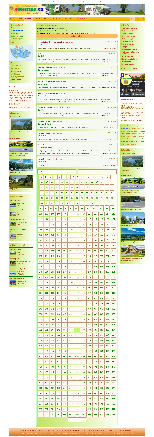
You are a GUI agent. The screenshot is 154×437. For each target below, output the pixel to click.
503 (83, 372)
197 (40, 250)
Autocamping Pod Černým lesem (131, 53)
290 (52, 287)
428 (101, 340)
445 (46, 351)
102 (94, 208)
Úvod (12, 19)
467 (101, 356)
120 (46, 219)
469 (113, 356)
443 (113, 345)
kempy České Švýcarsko (128, 144)
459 (52, 356)
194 (101, 245)
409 (64, 335)
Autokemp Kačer (14, 172)
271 (95, 277)
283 (89, 282)
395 (58, 330)
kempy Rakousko (129, 433)
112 (77, 214)
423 (70, 340)
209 (113, 250)
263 (46, 277)
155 (101, 229)
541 (77, 388)
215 (70, 256)
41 (87, 187)
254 (70, 272)
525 (58, 382)
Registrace (78, 430)
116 (101, 214)
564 (58, 398)
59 (102, 192)
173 (52, 240)
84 (77, 203)
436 (70, 345)
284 (95, 282)
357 (64, 314)
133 (46, 224)
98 (71, 208)
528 (77, 382)
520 (107, 377)
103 (100, 208)
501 (70, 372)
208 (107, 250)
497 (46, 372)
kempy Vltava (125, 141)
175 (64, 240)
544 (95, 388)
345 (70, 309)
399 (83, 330)
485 (52, 367)
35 (57, 187)
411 (77, 335)
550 (52, 393)
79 (52, 203)
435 (64, 345)
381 (52, 324)
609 (95, 414)
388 (95, 324)
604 (64, 414)
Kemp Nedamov (44, 159)
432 (46, 345)
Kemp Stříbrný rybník (46, 107)
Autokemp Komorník (129, 49)
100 (81, 208)
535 (40, 388)
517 (89, 377)
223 (40, 261)
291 (58, 287)
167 (95, 235)
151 (77, 229)
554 (77, 393)
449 (70, 351)
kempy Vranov (126, 136)
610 (101, 414)
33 (47, 187)
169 (107, 235)
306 (70, 293)
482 (113, 361)
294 (77, 287)
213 (58, 256)
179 (89, 240)
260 (107, 272)
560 (113, 393)
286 (107, 282)
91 (112, 203)
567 (77, 398)
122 (58, 219)
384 (70, 324)
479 (95, 361)
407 (52, 335)
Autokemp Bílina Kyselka (48, 93)
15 (107, 177)
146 (46, 229)
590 (58, 409)
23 (72, 182)
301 (40, 293)
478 (89, 361)
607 (83, 414)
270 (89, 277)
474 (64, 361)
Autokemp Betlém (45, 67)
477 (83, 361)
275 (40, 282)
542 (83, 388)
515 (77, 377)
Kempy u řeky (15, 33)
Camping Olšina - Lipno (17, 219)
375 (95, 319)
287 (113, 282)
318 (64, 298)
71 (87, 198)
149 (64, 229)
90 (107, 203)
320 (77, 298)
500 (64, 372)
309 (89, 293)
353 (40, 314)
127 (89, 219)
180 (95, 240)
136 (64, 224)
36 (62, 187)
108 (52, 214)
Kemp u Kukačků (128, 44)
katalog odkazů (88, 433)
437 (77, 345)
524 (52, 382)
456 (113, 351)
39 (77, 187)
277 (52, 282)
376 (101, 319)
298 (101, 287)
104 (106, 208)
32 (42, 187)
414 (95, 335)
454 (101, 351)
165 (83, 235)
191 (83, 245)
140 (89, 224)
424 (77, 340)
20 (57, 182)
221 (107, 256)
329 (52, 303)
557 (95, 393)
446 (52, 351)
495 (113, 367)
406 (46, 335)
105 (112, 208)
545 (101, 388)
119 (40, 219)
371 (70, 319)
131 (113, 219)
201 (64, 250)
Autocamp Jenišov (128, 31)
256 (83, 272)
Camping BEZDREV (128, 41)
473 (58, 361)
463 (77, 356)
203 (77, 250)
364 (107, 314)
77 (42, 203)
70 (82, 198)
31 (112, 182)
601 (46, 414)
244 (89, 266)
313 (113, 293)
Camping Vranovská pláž (130, 28)
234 (107, 261)
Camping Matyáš (14, 189)
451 (83, 351)
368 (52, 319)
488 (70, 367)
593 (77, 409)
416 (107, 335)
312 (107, 293)
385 (77, 324)
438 (83, 345)
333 (77, 303)
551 (58, 393)
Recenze (28, 19)
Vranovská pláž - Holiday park (19, 210)
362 (95, 314)
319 (70, 298)
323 (95, 298)
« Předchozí (43, 171)
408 (58, 335)
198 (46, 250)
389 (101, 324)
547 (113, 388)
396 (64, 330)
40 (82, 187)
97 (66, 208)
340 (40, 309)
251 (52, 272)
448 (64, 351)
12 (93, 177)
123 (64, 219)
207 (101, 250)
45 (107, 187)
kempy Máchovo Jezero (129, 131)
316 (52, 298)
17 (42, 182)
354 (46, 314)
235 (113, 261)
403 (107, 330)
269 (83, 277)
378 (113, 319)
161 (58, 235)
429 (107, 340)
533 (107, 382)
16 (113, 177)
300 (113, 287)
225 (52, 261)
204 (83, 250)
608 (89, 414)
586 (113, 404)
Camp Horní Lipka (15, 249)
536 (46, 388)
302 (46, 293)
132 (40, 224)
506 (101, 372)
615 (83, 419)
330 (58, 303)
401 (95, 330)
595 (89, 409)
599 (113, 409)
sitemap (85, 430)
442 (107, 345)
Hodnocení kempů (17, 66)
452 (89, 351)
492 (95, 367)
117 (107, 214)
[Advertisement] (132, 302)
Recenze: (12, 86)
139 (83, 224)
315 (46, 298)
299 (107, 287)
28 (97, 182)
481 (107, 361)
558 (101, 393)
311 (101, 293)
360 (83, 314)
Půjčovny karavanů (17, 77)
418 (40, 340)
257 (89, 272)
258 (95, 272)
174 (58, 240)
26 (87, 182)
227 (64, 261)
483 (40, 367)
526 (64, 382)
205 (89, 250)
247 (107, 266)
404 (113, 330)
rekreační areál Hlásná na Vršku (51, 42)
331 (64, 303)
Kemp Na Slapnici (45, 121)
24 (77, 182)
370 (64, 319)
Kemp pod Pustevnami (17, 278)
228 (70, 261)
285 (101, 282)
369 (58, 319)
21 (62, 182)
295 (83, 287)
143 (107, 224)
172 (46, 240)
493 (101, 367)
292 (64, 287)
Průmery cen (15, 68)
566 (70, 398)
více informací (107, 2)
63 (47, 198)
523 (46, 382)
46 (112, 187)
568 (83, 398)
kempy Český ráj (138, 134)
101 (87, 208)
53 (72, 192)
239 (58, 266)
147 (52, 229)
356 (58, 314)
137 (70, 224)
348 (89, 309)
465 (89, 356)
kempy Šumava (126, 126)
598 (107, 409)
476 (77, 361)
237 (46, 266)
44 (102, 187)
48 (47, 192)
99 (76, 208)
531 (95, 382)
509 (40, 377)
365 (113, 314)
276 (46, 282)
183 (113, 240)
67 (67, 198)
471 (46, 361)
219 (95, 256)
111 (70, 214)
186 (52, 245)
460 (58, 356)
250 (46, 272)
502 (77, 372)
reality (54, 433)
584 (101, 404)
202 (70, 250)
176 (70, 240)
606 (77, 414)
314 (40, 298)
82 (67, 203)
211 (46, 256)
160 (52, 235)
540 (70, 388)
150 (70, 229)
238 (52, 266)
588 (46, 409)
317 (58, 298)
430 (113, 340)
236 (40, 266)
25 (82, 182)
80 (57, 203)
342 (52, 309)
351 (107, 309)
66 (62, 198)
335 (89, 303)
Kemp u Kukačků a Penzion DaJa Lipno (20, 231)
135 (58, 224)
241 (70, 266)
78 (47, 203)
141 (95, 224)
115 (95, 214)
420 (52, 340)
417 (113, 335)
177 (77, 240)
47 (42, 192)
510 (46, 377)
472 (52, 361)
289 (46, 287)
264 (52, 277)
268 (77, 277)
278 (58, 282)
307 (77, 293)
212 (52, 256)
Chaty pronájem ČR (17, 39)
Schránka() (68, 19)
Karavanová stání (17, 25)
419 (46, 340)
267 (70, 277)
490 (83, 367)
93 (46, 208)
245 (95, 266)
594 (83, 409)
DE (138, 19)
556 (89, 393)
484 (46, 367)
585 (107, 404)
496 (40, 372)
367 (46, 319)
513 (64, 377)
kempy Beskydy (126, 139)
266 (64, 277)
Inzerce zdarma (16, 71)
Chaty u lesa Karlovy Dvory (129, 242)
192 (89, 245)
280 (70, 282)
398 (77, 330)
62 (42, 198)
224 (46, 261)
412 (83, 335)
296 (89, 287)
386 (83, 324)
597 (101, 409)
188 (64, 245)
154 (95, 229)
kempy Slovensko (17, 36)
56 (87, 192)
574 (40, 404)
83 (72, 203)
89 (102, 203)
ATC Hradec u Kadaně (46, 81)
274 (113, 277)
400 (89, 330)
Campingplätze (42, 430)
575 (46, 404)
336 (95, 303)
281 (77, 282)
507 (107, 372)
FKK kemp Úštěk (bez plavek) (131, 119)
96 (61, 208)
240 (64, 266)
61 (112, 192)
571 (101, 398)
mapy (97, 433)
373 (83, 319)
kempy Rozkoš (139, 139)
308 (83, 293)
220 (101, 256)
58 (97, 192)
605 (70, 414)
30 (107, 182)
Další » (112, 171)
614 (77, 419)
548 (40, 393)
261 (113, 272)
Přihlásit (46, 19)
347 (83, 309)
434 (58, 345)
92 (41, 208)
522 (40, 382)
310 (95, 293)
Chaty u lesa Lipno (128, 36)
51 (62, 192)
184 (40, 245)
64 (52, 198)
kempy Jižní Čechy (138, 128)
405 (40, 335)
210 (40, 256)
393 (46, 330)
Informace (56, 19)
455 (107, 351)
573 (113, 398)
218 (89, 256)
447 (58, 351)
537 (52, 388)
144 (113, 224)
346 (77, 309)
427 (95, 340)
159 (46, 235)
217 (83, 256)
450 (77, 351)
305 (64, 293)
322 (89, 298)
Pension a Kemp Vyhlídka (18, 269)
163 (70, 235)
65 (57, 198)
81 (62, 203)
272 (101, 277)
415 (101, 335)
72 (92, 198)
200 (58, 250)
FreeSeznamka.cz (17, 79)
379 (40, 324)
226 (58, 261)
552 (64, 393)
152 (83, 229)
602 (52, 414)
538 (58, 388)
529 (83, 382)
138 (77, 224)
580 (77, 404)
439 (89, 345)
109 (58, 214)
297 (95, 287)
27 (92, 182)
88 (97, 203)
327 (40, 303)
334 (83, 303)
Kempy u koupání (17, 31)
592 (70, 409)
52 (67, 192)
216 (77, 256)
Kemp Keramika (14, 138)
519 (101, 377)
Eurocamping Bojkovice (129, 59)
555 (83, 393)
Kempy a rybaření (17, 28)
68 (72, 198)
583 (95, 404)
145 (40, 229)
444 (40, 351)
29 (102, 182)
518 (95, 377)
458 (46, 356)
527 (70, 382)
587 (40, 409)
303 (52, 293)
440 (95, 345)
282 (83, 282)
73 (97, 198)
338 (107, 303)
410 (70, 335)
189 (70, 245)
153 (89, 229)
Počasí (37, 19)
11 (87, 177)
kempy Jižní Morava (137, 141)
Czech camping (31, 430)
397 (70, 330)
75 (107, 198)
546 (107, 388)
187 (58, 245)
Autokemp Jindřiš (128, 61)
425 (83, 340)
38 (72, 187)
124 (70, 219)
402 (101, 330)
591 (64, 409)
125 (77, 219)
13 (98, 177)
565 (64, 398)
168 (101, 235)
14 (102, 177)
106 (40, 214)
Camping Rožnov (128, 64)
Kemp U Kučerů (127, 56)
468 (107, 356)
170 (113, 235)
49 (52, 192)
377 (107, 319)
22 (67, 182)
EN (143, 19)
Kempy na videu (16, 63)
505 (95, 372)
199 (52, 250)
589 (52, 409)
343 (58, 309)
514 (70, 377)
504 (89, 372)
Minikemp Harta (15, 259)
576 (52, 404)
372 (77, 319)
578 (64, 404)
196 (113, 245)
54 (77, 192)
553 (70, 393)
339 (113, 303)
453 (95, 351)
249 (40, 272)
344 (64, 309)
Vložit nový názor (77, 36)
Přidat (125, 68)
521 (113, 377)
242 (77, 266)
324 (101, 298)
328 (46, 303)
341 (46, 309)
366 (40, 319)
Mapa (20, 19)
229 (77, 261)
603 (58, 414)
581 (83, 404)
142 (101, 224)
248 (113, 266)
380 (46, 324)
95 (56, 208)
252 (58, 272)
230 (83, 261)
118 (113, 214)
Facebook (51, 430)
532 (101, 382)
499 (58, 372)
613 (70, 419)
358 (70, 314)
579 (70, 404)
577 (58, 404)
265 (58, 277)
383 (64, 324)
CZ (132, 19)
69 (77, 198)
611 (107, 414)
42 (92, 187)
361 (89, 314)
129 (101, 219)
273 (107, 277)
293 (70, 287)
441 (101, 345)
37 (67, 187)
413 (89, 335)
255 (77, 272)
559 (107, 393)
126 (83, 219)
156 (107, 229)
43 (97, 187)
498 (52, 372)
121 (52, 219)
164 (77, 235)
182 (107, 240)
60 (107, 192)
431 (40, 345)
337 (101, 303)
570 (95, 398)
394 (52, 330)
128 (95, 219)
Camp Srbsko (43, 145)
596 (95, 409)
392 (40, 330)
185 (46, 245)
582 (89, 404)
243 (83, 266)
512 (58, 377)
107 (46, 214)
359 (77, 314)
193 (95, 245)
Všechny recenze (109, 48)
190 (77, 245)
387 (89, 324)
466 (95, 356)
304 (58, 293)
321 (83, 298)
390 (107, 324)
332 (70, 303)
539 (64, 388)
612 (113, 414)
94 (51, 208)
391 (113, 324)
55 (82, 192)
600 (40, 414)
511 (52, 377)
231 (89, 261)
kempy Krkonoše (138, 136)
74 (102, 198)
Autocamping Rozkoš (129, 39)
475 (70, 361)
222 (113, 256)
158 (40, 235)
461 (64, 356)
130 (107, 219)
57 (92, 192)
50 (57, 192)
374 (89, 319)
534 (113, 382)
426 (89, 340)
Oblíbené (134, 68)
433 (52, 345)
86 (87, 203)
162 (64, 235)
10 (82, 177)
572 (107, 398)
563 (52, 398)
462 (70, 356)
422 (64, 340)
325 (107, 298)
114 (89, 214)
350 (101, 309)
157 (113, 229)
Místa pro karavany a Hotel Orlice (131, 209)
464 (83, 356)
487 (64, 367)
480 (101, 361)
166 (89, 235)
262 (40, 277)
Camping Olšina (127, 47)
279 (64, 282)
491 (89, 367)
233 (101, 261)
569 (89, 398)
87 (92, 203)
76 (112, 198)
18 (47, 182)
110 (64, 214)
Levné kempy (15, 74)
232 (95, 261)
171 (40, 240)
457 (40, 356)
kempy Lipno (139, 126)
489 (77, 367)
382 (58, 324)
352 (113, 309)
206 (95, 250)
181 (101, 240)
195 (107, 245)
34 (52, 187)
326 (113, 298)
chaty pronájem (108, 433)
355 (52, 314)
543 (89, 388)
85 (82, 203)
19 (52, 182)
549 (46, 393)
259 (101, 272)
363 (101, 314)
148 (58, 229)
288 (40, 287)
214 (64, 256)
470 (40, 361)
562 (46, 398)
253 (64, 272)
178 (83, 240)
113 (83, 214)
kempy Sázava (125, 128)
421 (58, 340)
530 (89, 382)
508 (113, 372)
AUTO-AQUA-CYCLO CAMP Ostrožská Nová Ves (132, 110)
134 (52, 224)
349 (95, 309)
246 (101, 266)
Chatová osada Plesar (16, 117)
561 (40, 398)
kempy (23, 430)
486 (58, 367)
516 (83, 377)
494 (107, 367)
